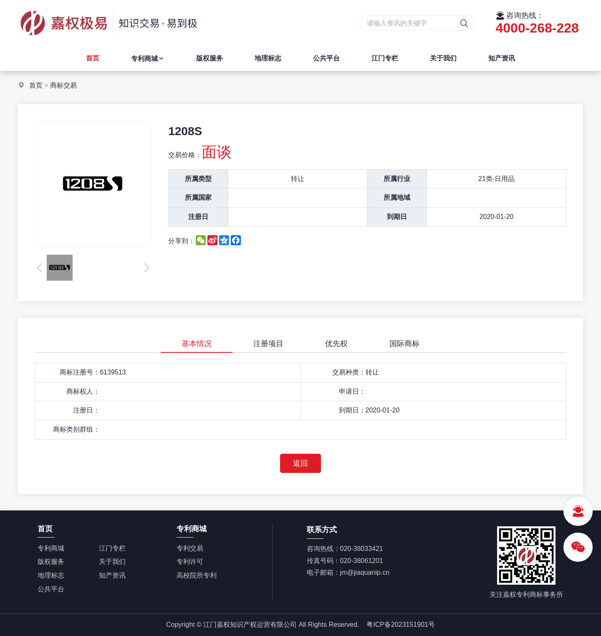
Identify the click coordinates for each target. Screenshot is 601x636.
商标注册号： (80, 372)
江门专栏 (384, 58)
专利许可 (190, 561)
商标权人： (83, 391)
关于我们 (443, 58)
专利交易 (190, 548)
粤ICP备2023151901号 (400, 624)
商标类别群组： (76, 429)
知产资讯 (501, 58)
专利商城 (147, 58)
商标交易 (63, 85)
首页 (92, 58)
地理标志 (268, 58)
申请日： (352, 391)
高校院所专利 (197, 575)
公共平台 (326, 58)
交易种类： (349, 372)
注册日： (86, 410)
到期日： (352, 410)
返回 (300, 463)
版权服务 (209, 58)
